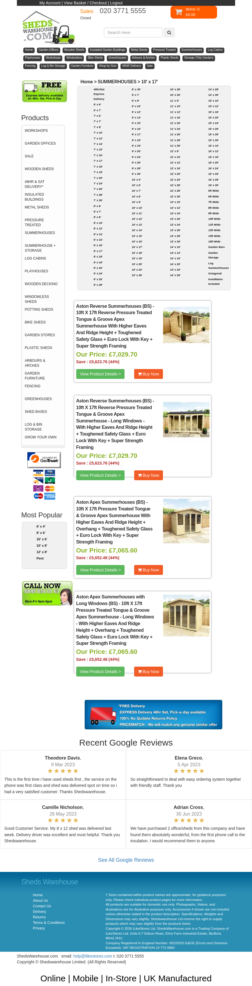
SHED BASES (36, 412)
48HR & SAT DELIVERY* (35, 184)
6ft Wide (213, 196)
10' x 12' (137, 218)
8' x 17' (98, 251)
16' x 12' (213, 151)
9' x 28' (136, 168)
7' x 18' (98, 166)
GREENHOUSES (38, 399)
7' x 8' (97, 127)
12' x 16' (175, 168)
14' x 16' (175, 258)
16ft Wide (214, 241)
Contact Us (42, 906)
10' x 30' (175, 94)
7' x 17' (98, 160)
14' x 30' (213, 94)
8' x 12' (98, 228)
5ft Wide (213, 190)
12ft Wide (214, 230)
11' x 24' (175, 128)
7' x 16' (98, 155)
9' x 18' (136, 140)
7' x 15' (98, 149)
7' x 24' (98, 183)
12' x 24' (175, 179)
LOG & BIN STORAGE (33, 426)
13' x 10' (175, 202)
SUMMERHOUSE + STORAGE (40, 248)
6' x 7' (97, 110)
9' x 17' (136, 134)
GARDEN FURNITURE (35, 375)
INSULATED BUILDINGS (34, 196)
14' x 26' (175, 275)
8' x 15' (98, 239)
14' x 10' (175, 247)
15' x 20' (213, 117)
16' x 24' (213, 168)
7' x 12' (98, 138)
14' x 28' (213, 89)
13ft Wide (214, 235)
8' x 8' (97, 217)
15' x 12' (213, 106)
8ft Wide (213, 207)
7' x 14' (98, 143)
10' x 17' (149, 81)
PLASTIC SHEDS (38, 348)
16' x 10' (213, 145)
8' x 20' (98, 267)
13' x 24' (175, 224)
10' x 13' (137, 224)
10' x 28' (175, 89)
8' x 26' (98, 279)
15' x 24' (213, 123)
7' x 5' (97, 115)
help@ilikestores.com (92, 956)
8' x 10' (98, 222)
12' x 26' (175, 185)
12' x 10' (175, 157)
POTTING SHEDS (39, 309)
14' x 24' (175, 269)
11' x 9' (174, 100)
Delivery (39, 912)
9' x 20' (136, 151)
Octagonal (215, 273)
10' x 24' (137, 269)
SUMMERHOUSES (40, 233)
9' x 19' (136, 145)
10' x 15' (137, 235)
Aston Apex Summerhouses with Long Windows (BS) (110, 600)
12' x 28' (175, 190)
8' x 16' (98, 245)
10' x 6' (42, 539)
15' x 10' (213, 100)
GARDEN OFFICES (40, 143)
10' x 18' (137, 252)
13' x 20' (175, 218)
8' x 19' (98, 262)
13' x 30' (175, 241)
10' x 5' (136, 179)
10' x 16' (137, 241)
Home (86, 81)
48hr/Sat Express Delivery (99, 94)
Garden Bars (216, 247)
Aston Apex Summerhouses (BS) (110, 502)
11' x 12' (175, 112)
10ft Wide (214, 218)
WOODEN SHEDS (39, 169)
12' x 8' (42, 552)
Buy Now (148, 374)
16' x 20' (213, 162)
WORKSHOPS (36, 131)
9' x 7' (135, 94)
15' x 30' (213, 140)
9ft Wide (213, 213)
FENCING (32, 386)
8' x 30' (136, 89)
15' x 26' (213, 128)
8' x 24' (98, 273)
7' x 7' (97, 121)
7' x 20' (98, 177)
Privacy (39, 928)
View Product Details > (100, 374)
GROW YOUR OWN (40, 437)
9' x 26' (136, 162)
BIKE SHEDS (35, 322)
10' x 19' (137, 258)
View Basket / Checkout (85, 3)
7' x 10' (98, 132)
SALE (29, 156)
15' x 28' (213, 134)
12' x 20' (175, 173)
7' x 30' (98, 200)
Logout (116, 3)
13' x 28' (175, 235)
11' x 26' (175, 134)
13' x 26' (175, 230)
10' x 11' (137, 213)
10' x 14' (137, 230)
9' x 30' (136, 173)
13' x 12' (175, 207)
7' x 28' (98, 194)
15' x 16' (213, 112)
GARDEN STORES (40, 335)
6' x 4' (41, 526)
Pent (40, 558)
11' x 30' (175, 145)
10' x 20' (137, 264)
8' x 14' (98, 234)
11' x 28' (175, 140)
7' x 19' (98, 172)
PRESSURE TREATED (34, 222)
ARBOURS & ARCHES (35, 363)
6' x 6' (97, 104)
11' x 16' (175, 117)
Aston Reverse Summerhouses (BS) (114, 306)
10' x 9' (136, 202)
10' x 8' (42, 545)
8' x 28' (98, 284)
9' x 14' (136, 117)
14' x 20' (175, 264)
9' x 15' (136, 123)
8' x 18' (98, 256)
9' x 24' (136, 157)
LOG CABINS (35, 258)
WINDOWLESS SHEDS (37, 299)
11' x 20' (175, 123)
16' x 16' (213, 157)
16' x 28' (213, 179)
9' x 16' (136, 128)
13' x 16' (175, 213)
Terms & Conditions (49, 923)
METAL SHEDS (37, 207)
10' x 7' (136, 190)
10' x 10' (137, 207)
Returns (39, 917)
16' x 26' (213, 173)
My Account (50, 3)
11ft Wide (214, 224)
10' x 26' (137, 275)
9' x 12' (136, 112)
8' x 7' (97, 211)
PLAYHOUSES (36, 271)
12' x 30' (175, 196)
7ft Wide (213, 202)
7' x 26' (98, 188)
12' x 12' (175, 162)
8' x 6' (41, 533)
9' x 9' (135, 100)
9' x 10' (136, 106)
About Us (40, 901)
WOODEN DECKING (41, 284)
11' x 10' (175, 106)
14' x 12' (175, 252)
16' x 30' (213, 185)
